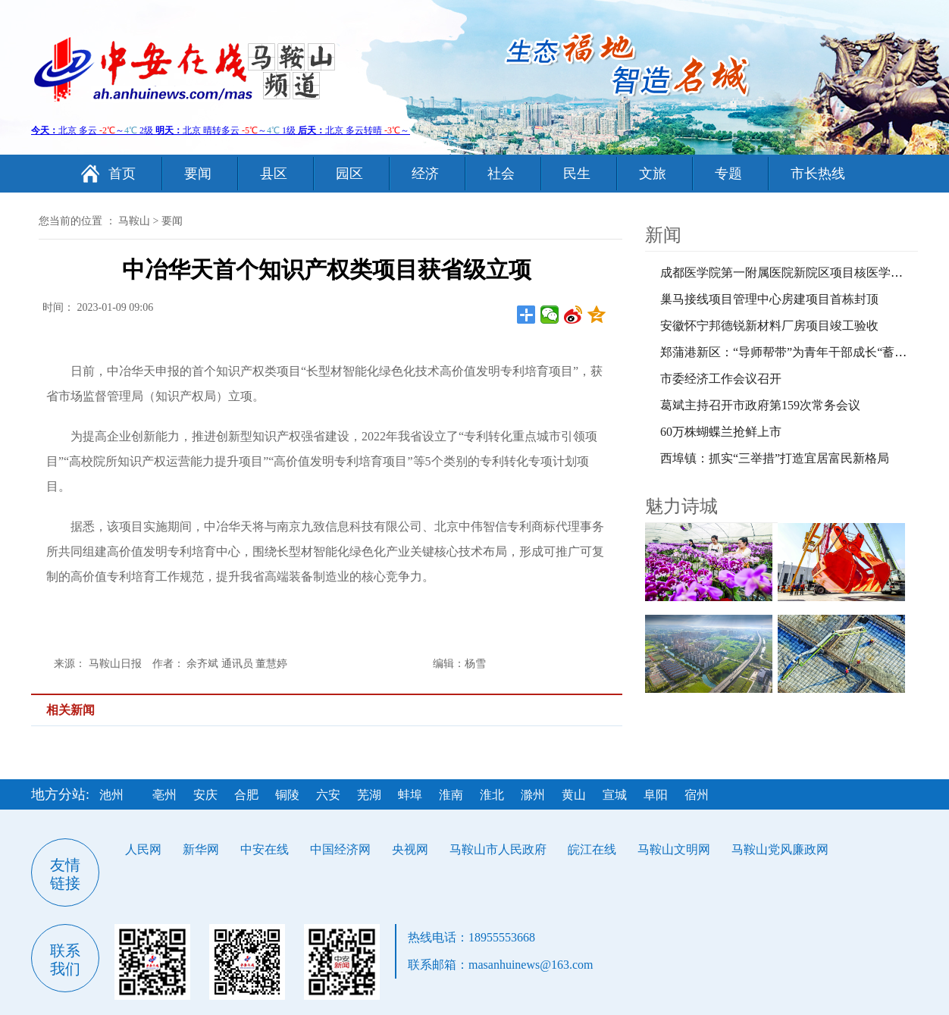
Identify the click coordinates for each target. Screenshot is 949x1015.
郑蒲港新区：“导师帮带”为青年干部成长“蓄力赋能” (798, 352)
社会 (501, 173)
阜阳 (656, 794)
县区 (273, 173)
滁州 (533, 794)
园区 (349, 173)
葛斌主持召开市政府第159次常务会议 (760, 405)
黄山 (574, 794)
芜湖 (369, 794)
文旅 (652, 173)
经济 (425, 173)
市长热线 (818, 173)
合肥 (246, 794)
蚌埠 (410, 794)
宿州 (696, 794)
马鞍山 (134, 221)
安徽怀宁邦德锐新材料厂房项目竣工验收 (769, 325)
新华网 (201, 849)
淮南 (451, 794)
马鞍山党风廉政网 (779, 849)
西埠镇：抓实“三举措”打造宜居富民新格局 (774, 458)
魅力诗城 (681, 506)
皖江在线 (592, 849)
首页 (122, 173)
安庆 (205, 794)
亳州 (164, 794)
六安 (328, 794)
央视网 (410, 849)
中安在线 (264, 849)
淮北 (492, 794)
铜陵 (287, 794)
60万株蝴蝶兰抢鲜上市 (720, 431)
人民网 (143, 849)
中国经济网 (340, 849)
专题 (728, 173)
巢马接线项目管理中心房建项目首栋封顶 (769, 299)
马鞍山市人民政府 (498, 849)
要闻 (197, 173)
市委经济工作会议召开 (720, 378)
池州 (111, 794)
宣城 (615, 794)
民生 (576, 173)
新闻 (663, 235)
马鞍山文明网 (673, 849)
